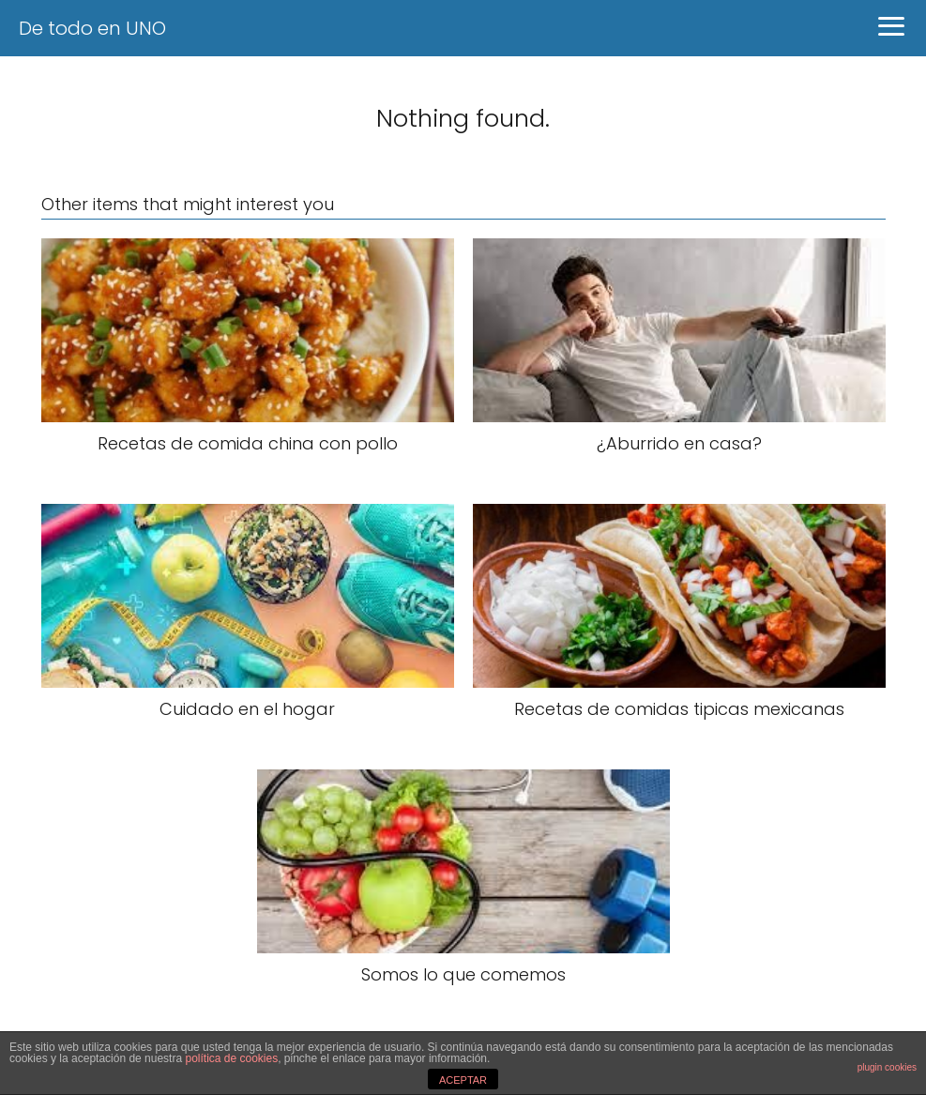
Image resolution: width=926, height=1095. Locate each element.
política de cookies (231, 1058)
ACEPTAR (463, 1080)
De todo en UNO (92, 28)
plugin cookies (887, 1067)
